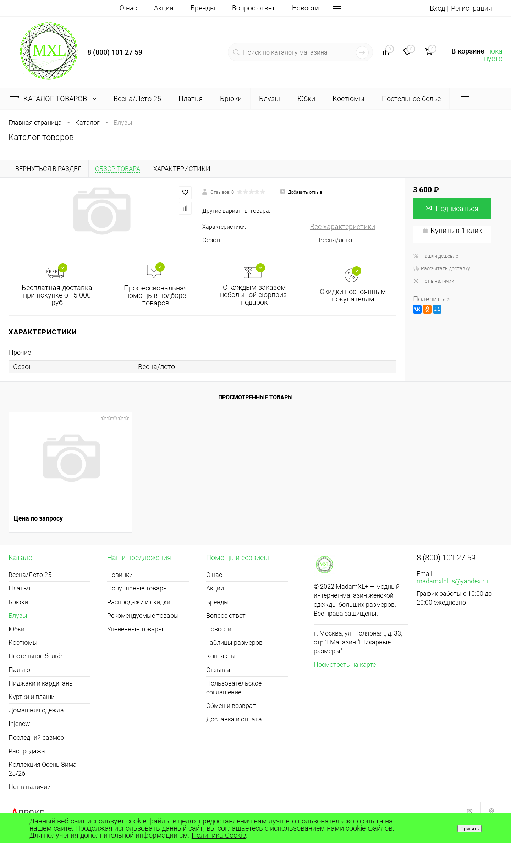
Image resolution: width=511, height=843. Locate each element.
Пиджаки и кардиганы (41, 683)
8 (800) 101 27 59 (114, 52)
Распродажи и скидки (138, 602)
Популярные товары (137, 588)
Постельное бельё (35, 656)
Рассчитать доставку (441, 268)
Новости (305, 8)
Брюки (18, 602)
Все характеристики (342, 226)
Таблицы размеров (234, 642)
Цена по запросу (38, 518)
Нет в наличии (433, 281)
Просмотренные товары (255, 397)
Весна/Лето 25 (30, 574)
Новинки (120, 574)
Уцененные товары (135, 629)
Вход (437, 8)
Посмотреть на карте (345, 664)
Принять (469, 828)
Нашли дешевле (435, 256)
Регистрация (471, 8)
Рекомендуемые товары (143, 615)
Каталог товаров (54, 98)
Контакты (221, 656)
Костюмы (23, 642)
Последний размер (36, 737)
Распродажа (27, 751)
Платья (20, 588)
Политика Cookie (219, 835)
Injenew (19, 723)
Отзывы (218, 669)
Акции (164, 8)
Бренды (203, 8)
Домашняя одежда (36, 710)
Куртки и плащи (32, 696)
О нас (128, 8)
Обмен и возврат (231, 705)
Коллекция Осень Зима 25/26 (43, 769)
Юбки (16, 629)
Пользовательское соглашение (234, 688)
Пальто (19, 669)
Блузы (18, 615)
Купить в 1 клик (452, 230)
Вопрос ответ (253, 8)
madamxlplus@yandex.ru (452, 581)
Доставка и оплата (234, 719)
